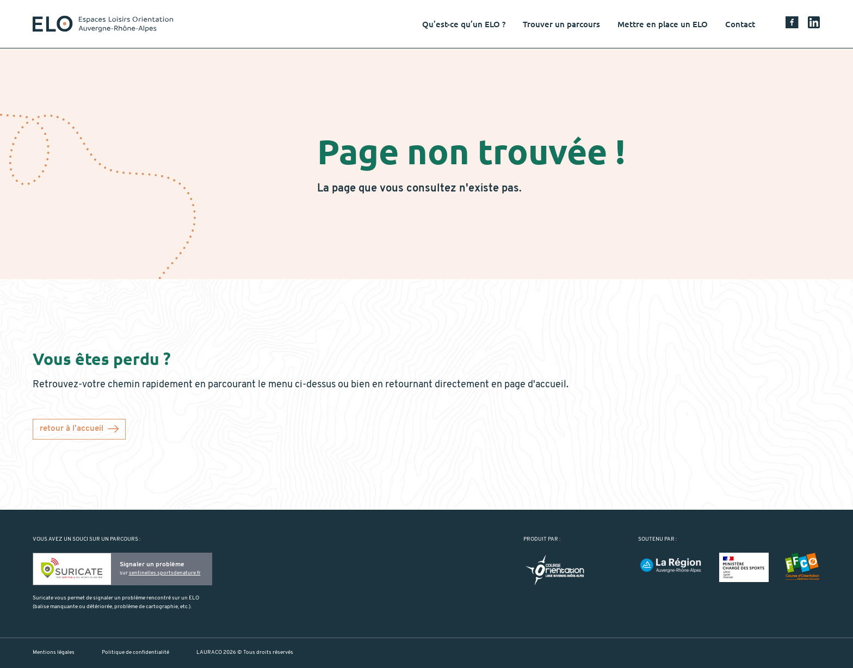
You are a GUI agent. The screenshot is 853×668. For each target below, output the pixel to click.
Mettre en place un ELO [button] (662, 23)
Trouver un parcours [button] (561, 23)
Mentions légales (54, 652)
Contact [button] (740, 23)
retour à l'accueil (71, 429)
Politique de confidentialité (135, 652)
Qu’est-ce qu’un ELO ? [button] (463, 23)
